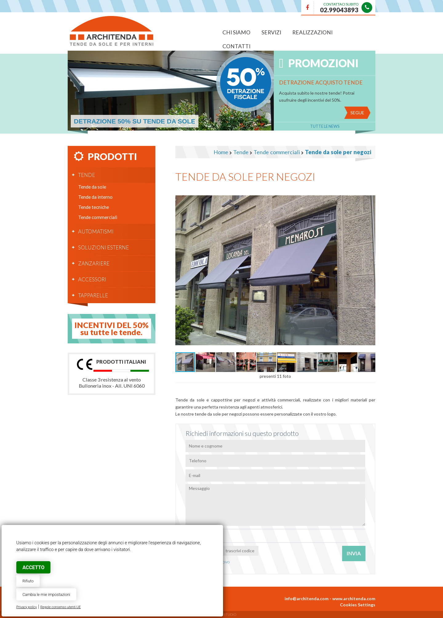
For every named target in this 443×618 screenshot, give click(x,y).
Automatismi (96, 231)
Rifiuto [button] (28, 581)
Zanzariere (94, 263)
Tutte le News (324, 126)
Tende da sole (92, 187)
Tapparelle (93, 295)
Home (221, 152)
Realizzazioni (312, 32)
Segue (357, 112)
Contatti (236, 46)
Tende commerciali (97, 217)
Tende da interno (95, 197)
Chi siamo (236, 32)
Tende (86, 175)
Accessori (92, 279)
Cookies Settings (357, 604)
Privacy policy (26, 607)
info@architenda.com (307, 598)
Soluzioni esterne (103, 247)
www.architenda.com (353, 598)
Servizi (271, 32)
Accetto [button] (33, 567)
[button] (370, 194)
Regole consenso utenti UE (60, 607)
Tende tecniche (93, 207)
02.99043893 (339, 10)
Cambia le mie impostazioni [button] (46, 594)
